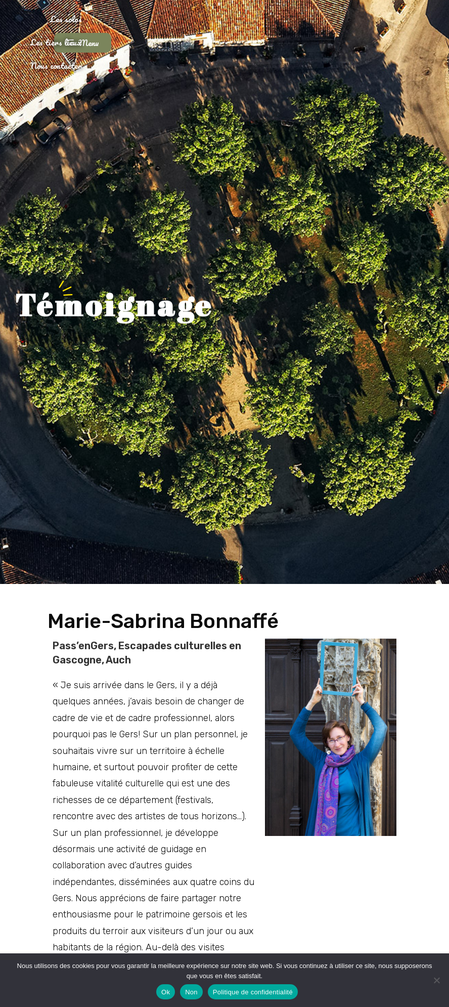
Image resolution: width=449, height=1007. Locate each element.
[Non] (436, 980)
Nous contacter (284, 32)
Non (191, 992)
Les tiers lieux (212, 32)
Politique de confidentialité (253, 992)
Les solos (150, 32)
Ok (165, 992)
